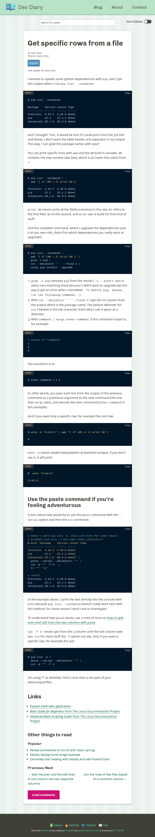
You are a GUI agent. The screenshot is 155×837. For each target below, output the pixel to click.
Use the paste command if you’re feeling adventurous (71, 499)
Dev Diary (30, 7)
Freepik (68, 826)
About (117, 7)
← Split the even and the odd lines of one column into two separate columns (51, 774)
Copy (127, 92)
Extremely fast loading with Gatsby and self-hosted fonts (70, 755)
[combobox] (77, 23)
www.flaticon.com (89, 826)
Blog (98, 7)
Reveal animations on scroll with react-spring (62, 746)
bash (33, 63)
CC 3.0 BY (118, 826)
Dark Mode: (139, 21)
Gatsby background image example (55, 750)
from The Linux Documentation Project (75, 707)
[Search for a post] (77, 23)
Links (34, 692)
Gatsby (45, 826)
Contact (139, 7)
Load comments (43, 790)
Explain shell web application (50, 702)
